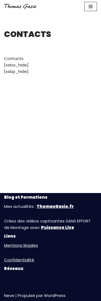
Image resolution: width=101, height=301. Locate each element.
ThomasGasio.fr (55, 206)
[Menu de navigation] (90, 6)
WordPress (54, 295)
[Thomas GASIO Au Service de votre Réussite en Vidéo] (20, 6)
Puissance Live (57, 227)
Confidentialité (19, 260)
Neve (9, 295)
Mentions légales (21, 245)
